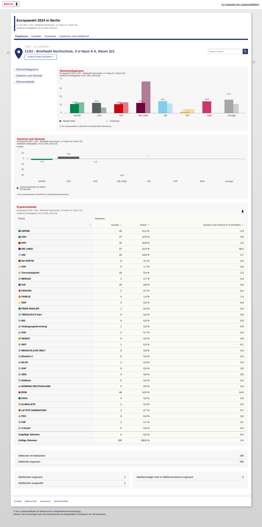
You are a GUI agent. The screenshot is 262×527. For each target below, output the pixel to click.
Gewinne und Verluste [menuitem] (29, 75)
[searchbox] (228, 51)
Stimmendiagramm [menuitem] (27, 69)
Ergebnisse (21, 36)
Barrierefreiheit (61, 501)
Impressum (45, 501)
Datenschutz (31, 501)
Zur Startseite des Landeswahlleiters (240, 4)
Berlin (28, 46)
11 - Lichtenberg (41, 46)
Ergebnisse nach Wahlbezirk (74, 36)
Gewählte (36, 36)
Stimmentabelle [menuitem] (25, 81)
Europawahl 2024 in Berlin (38, 20)
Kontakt (17, 501)
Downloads (50, 36)
